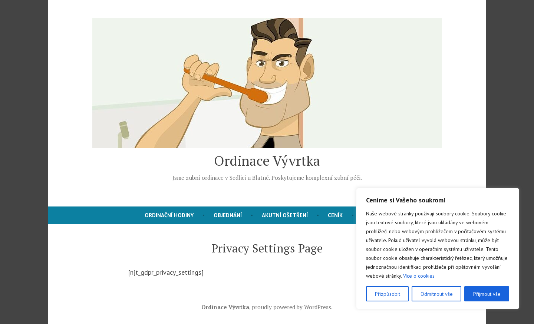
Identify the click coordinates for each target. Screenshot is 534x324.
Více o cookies (419, 275)
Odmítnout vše (437, 294)
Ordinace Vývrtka (267, 160)
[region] (437, 248)
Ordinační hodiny (169, 215)
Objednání (228, 215)
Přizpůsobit (387, 294)
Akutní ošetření (285, 215)
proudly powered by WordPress (291, 307)
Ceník (335, 215)
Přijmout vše (487, 294)
